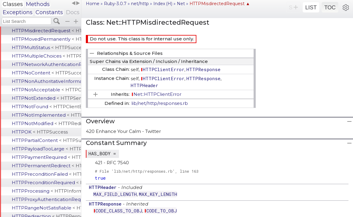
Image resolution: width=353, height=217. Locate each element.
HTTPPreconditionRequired (46, 182)
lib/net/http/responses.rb (159, 103)
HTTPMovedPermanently (46, 39)
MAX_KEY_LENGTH (158, 194)
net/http (140, 3)
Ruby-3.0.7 (115, 3)
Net (181, 3)
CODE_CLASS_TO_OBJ (118, 211)
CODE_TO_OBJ (161, 211)
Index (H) (162, 3)
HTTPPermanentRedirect (46, 165)
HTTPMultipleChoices (46, 56)
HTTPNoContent (46, 73)
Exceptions (18, 12)
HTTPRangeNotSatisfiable (46, 208)
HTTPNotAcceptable (46, 90)
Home (92, 3)
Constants (49, 12)
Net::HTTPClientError (157, 94)
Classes (13, 4)
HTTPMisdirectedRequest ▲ (219, 3)
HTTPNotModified (46, 123)
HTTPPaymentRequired (46, 157)
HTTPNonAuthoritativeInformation (46, 81)
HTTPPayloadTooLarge (46, 149)
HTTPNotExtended (46, 98)
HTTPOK (40, 132)
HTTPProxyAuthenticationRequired (46, 199)
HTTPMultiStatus (46, 47)
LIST (311, 8)
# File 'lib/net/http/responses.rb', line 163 (147, 171)
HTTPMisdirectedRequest (46, 30)
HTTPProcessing (46, 191)
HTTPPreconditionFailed (46, 174)
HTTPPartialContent (46, 140)
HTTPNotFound (46, 106)
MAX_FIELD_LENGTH (115, 194)
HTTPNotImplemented (46, 115)
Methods (38, 4)
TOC (330, 8)
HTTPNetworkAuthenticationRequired (46, 64)
